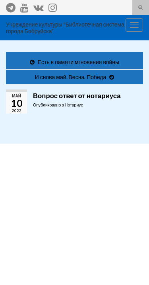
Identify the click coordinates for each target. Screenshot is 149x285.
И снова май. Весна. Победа (70, 77)
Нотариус (74, 105)
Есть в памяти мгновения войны (78, 62)
